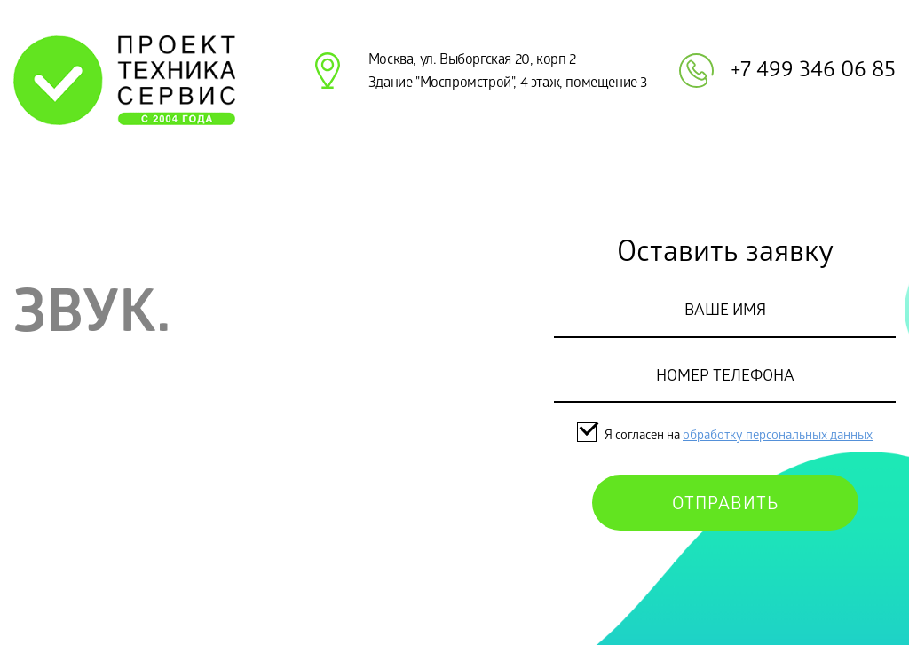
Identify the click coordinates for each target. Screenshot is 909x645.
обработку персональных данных (778, 436)
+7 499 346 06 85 (813, 72)
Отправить (725, 505)
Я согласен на (630, 436)
